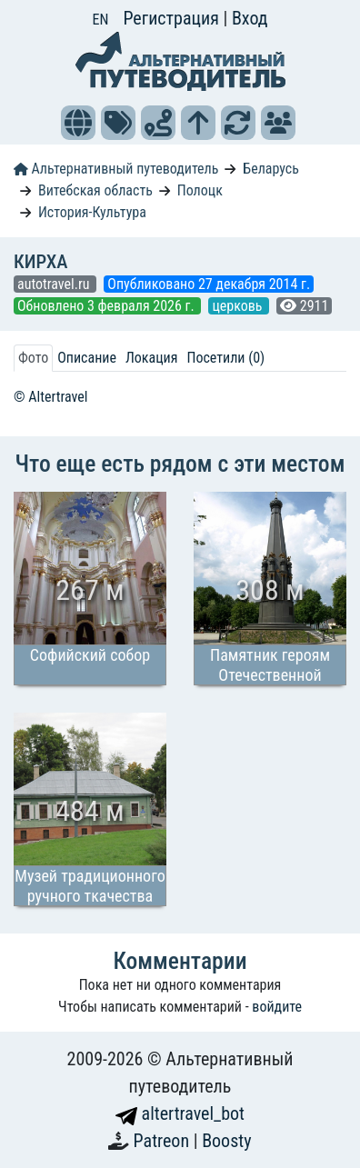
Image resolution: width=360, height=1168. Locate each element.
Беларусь (271, 168)
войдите (277, 1006)
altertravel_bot (180, 1113)
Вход (250, 18)
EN (101, 19)
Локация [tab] (151, 357)
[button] (78, 122)
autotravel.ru (55, 284)
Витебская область (95, 190)
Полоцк (200, 190)
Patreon (164, 1141)
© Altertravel (50, 396)
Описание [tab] (86, 357)
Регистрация (173, 18)
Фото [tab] (33, 357)
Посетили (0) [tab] (225, 357)
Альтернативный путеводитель (116, 168)
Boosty (226, 1141)
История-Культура (92, 212)
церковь (238, 305)
